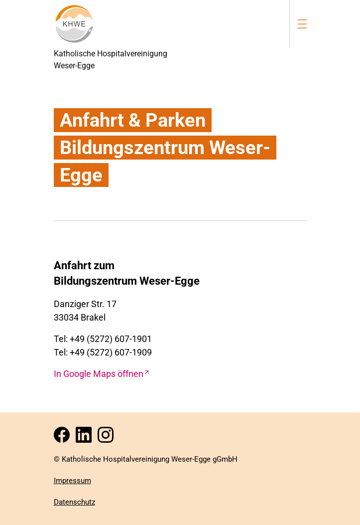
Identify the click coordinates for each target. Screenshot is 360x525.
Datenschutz (74, 502)
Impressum (72, 480)
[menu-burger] (302, 23)
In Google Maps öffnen (98, 373)
